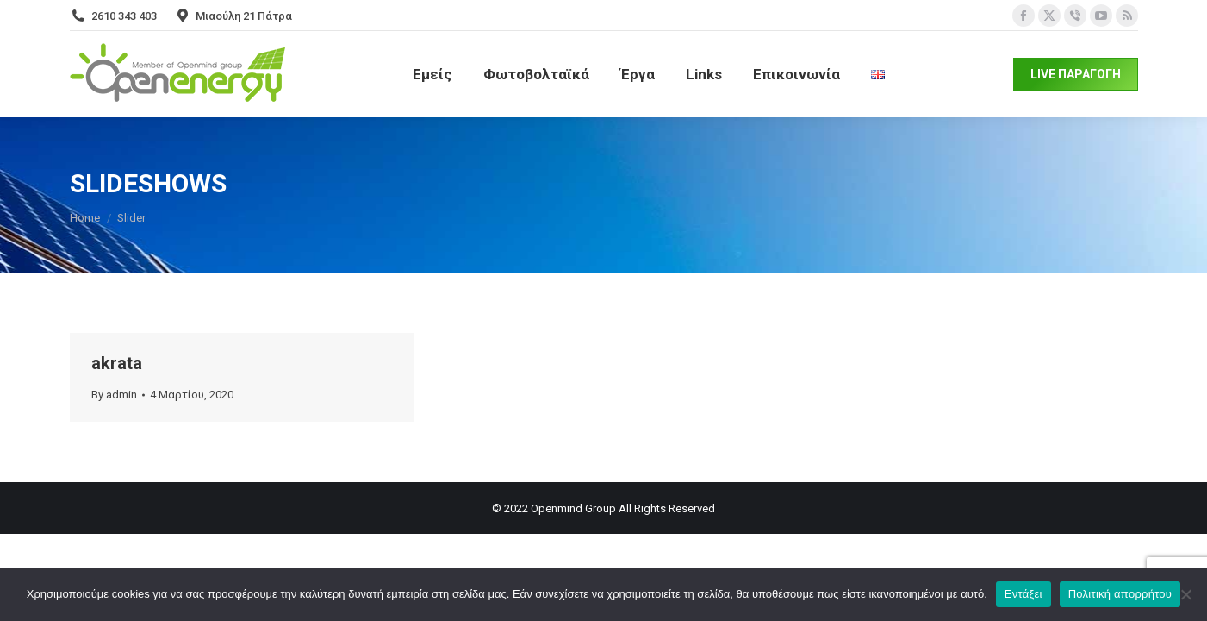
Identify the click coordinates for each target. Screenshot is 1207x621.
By (114, 394)
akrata (116, 363)
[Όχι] (1185, 594)
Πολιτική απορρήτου (1120, 593)
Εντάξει (1023, 593)
